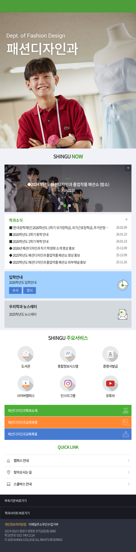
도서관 (26, 357)
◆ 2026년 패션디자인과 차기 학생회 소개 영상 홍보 (42, 248)
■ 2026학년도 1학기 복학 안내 (28, 241)
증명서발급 (110, 357)
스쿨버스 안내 (23, 484)
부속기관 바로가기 (16, 500)
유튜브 (110, 386)
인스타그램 (68, 386)
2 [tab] (69, 205)
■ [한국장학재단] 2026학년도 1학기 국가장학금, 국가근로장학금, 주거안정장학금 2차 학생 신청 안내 (59, 227)
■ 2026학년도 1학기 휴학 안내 (28, 234)
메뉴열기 (6, 6)
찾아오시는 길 (23, 472)
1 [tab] (64, 205)
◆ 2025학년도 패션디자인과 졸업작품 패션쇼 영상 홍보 (44, 255)
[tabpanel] (68, 80)
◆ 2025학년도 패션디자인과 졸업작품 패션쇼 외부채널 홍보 (47, 262)
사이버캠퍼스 (26, 386)
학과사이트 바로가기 (17, 513)
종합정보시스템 (68, 357)
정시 (30, 290)
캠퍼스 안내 (21, 460)
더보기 (128, 168)
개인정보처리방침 (15, 524)
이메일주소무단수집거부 (43, 524)
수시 (15, 290)
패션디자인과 (22, 410)
